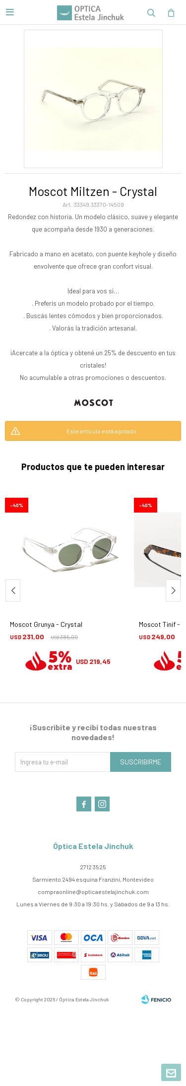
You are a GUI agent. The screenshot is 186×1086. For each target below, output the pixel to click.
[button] (151, 12)
